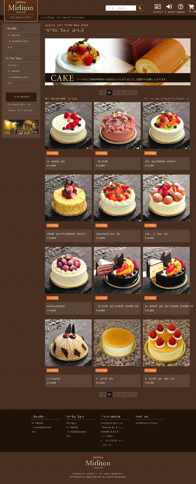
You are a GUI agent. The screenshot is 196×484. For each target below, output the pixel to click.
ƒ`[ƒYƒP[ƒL (104, 378)
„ (134, 92)
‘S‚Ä (9, 47)
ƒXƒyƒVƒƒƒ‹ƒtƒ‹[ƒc (108, 234)
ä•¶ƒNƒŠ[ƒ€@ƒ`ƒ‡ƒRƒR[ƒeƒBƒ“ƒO (169, 306)
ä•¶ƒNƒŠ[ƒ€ (56, 161)
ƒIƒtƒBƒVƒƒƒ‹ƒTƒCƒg (146, 423)
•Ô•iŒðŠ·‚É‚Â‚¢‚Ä (109, 432)
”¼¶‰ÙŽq (13, 35)
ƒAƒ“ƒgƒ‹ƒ (13, 65)
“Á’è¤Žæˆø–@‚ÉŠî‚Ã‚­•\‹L (111, 474)
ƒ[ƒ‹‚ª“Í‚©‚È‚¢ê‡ (112, 441)
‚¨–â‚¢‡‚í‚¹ (107, 445)
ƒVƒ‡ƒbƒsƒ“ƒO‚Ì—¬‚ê (18, 104)
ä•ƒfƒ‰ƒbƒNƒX (56, 306)
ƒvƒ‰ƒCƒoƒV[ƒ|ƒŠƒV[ (84, 474)
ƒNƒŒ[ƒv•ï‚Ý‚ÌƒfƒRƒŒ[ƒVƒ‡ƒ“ (66, 234)
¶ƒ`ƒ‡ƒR (102, 161)
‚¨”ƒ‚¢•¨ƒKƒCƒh (21, 97)
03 (121, 92)
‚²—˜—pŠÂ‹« (107, 436)
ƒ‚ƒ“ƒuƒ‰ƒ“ (54, 378)
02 (115, 92)
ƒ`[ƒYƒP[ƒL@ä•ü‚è (160, 378)
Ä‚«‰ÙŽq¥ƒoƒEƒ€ (18, 41)
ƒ (102, 92)
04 (127, 92)
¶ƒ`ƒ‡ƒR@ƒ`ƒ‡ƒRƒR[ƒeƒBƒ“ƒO (117, 306)
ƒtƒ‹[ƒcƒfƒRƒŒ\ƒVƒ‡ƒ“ (160, 161)
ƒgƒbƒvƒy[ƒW (53, 25)
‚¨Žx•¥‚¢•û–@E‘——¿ (112, 427)
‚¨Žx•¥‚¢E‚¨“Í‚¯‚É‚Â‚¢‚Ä (20, 110)
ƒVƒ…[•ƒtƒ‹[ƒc (156, 234)
